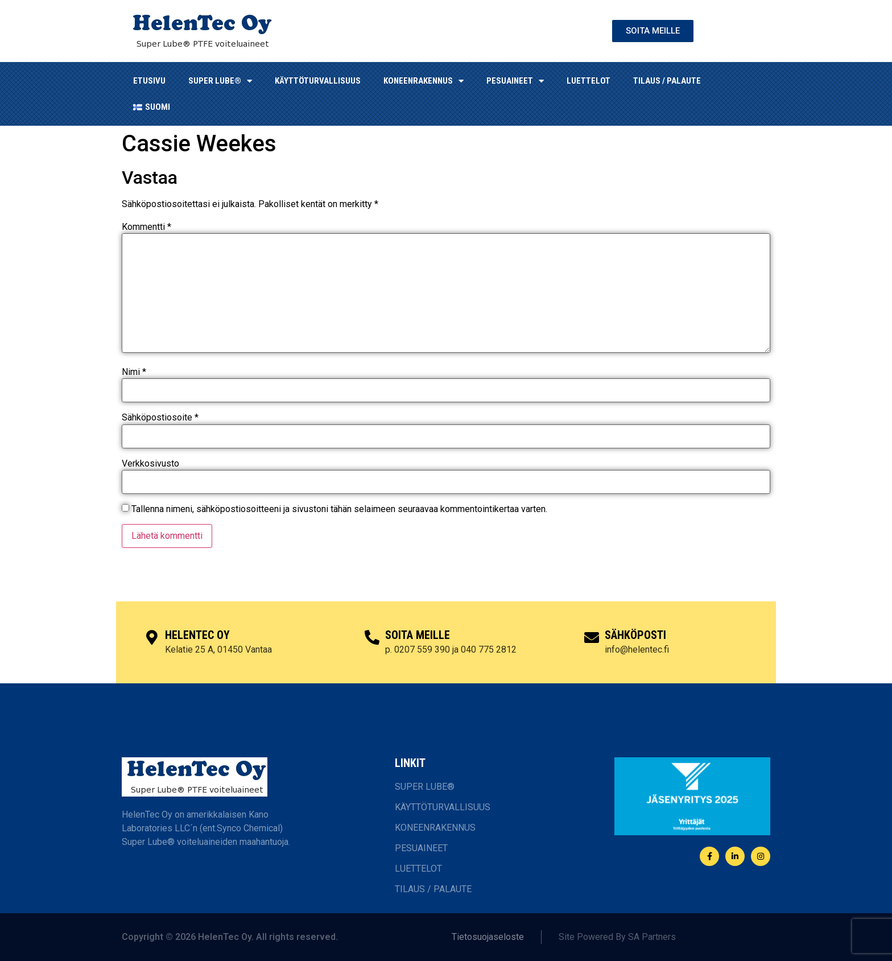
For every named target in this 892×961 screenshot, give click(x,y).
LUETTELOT (588, 81)
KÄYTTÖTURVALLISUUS (318, 81)
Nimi (134, 372)
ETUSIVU (149, 81)
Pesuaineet (515, 81)
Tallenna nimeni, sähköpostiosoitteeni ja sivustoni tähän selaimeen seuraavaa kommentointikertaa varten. (339, 509)
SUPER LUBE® (220, 81)
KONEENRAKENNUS (423, 81)
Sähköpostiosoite (160, 417)
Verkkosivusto (150, 463)
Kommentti (146, 227)
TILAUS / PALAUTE (667, 81)
